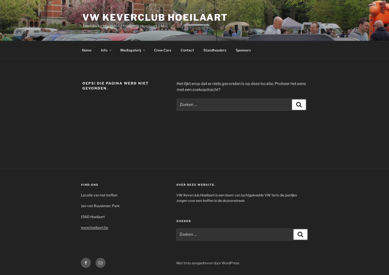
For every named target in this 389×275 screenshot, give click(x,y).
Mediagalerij (133, 50)
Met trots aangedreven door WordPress (207, 263)
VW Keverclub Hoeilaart (155, 17)
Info (106, 50)
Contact (187, 50)
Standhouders (214, 50)
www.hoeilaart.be (94, 227)
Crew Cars (162, 50)
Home (87, 50)
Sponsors (243, 50)
